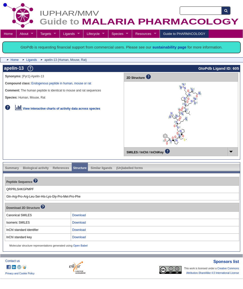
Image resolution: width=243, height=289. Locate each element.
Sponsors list (226, 261)
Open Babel (80, 245)
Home (8, 34)
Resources (143, 34)
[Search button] (226, 10)
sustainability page (169, 47)
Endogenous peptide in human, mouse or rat (61, 83)
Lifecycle (93, 34)
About (24, 34)
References (61, 168)
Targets (45, 34)
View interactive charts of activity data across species (57, 108)
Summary (12, 168)
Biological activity (36, 168)
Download (79, 215)
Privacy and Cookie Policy (20, 273)
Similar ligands (101, 168)
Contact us (12, 261)
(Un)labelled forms (129, 168)
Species (118, 34)
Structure (79, 168)
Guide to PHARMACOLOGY (184, 34)
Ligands (69, 34)
